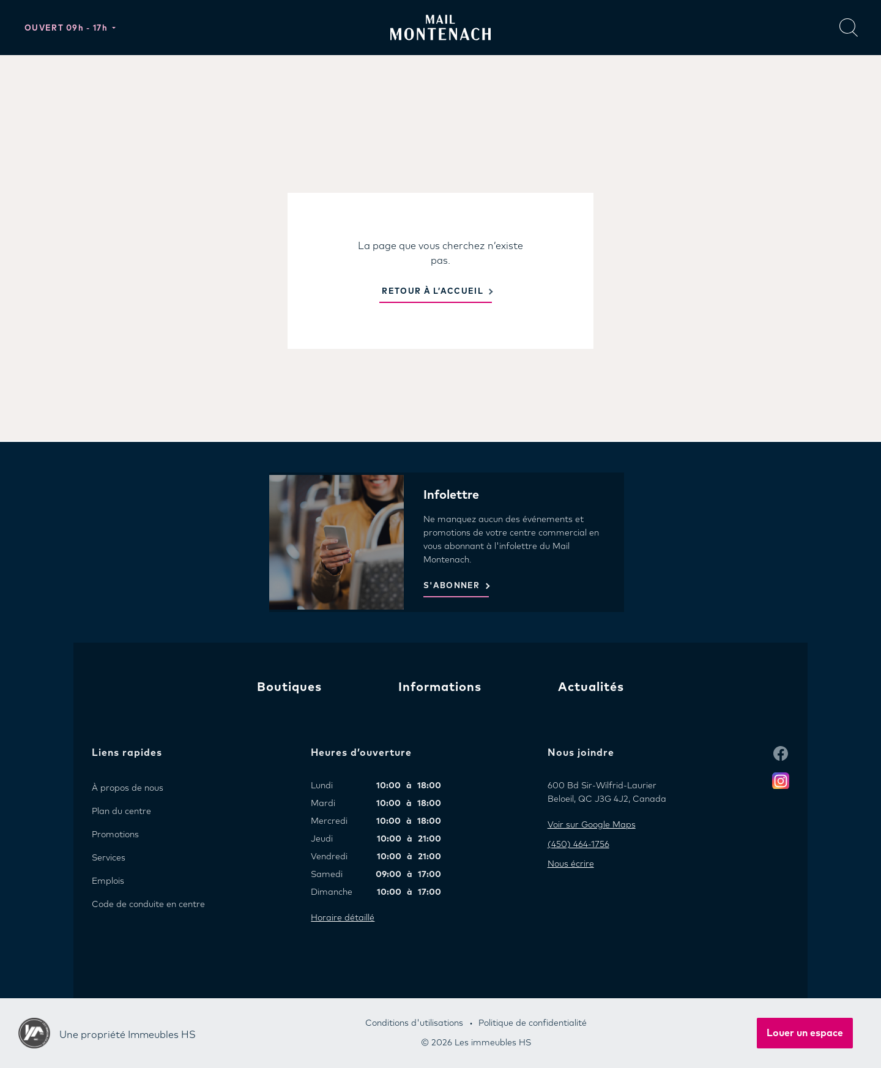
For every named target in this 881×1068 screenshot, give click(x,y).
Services (108, 858)
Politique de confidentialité (532, 1023)
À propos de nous (127, 788)
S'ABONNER (451, 586)
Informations (439, 687)
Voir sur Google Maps (592, 825)
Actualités (591, 687)
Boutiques (289, 687)
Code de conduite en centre (148, 904)
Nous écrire (571, 864)
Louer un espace (805, 1033)
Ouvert (67, 28)
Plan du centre (121, 811)
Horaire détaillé (342, 918)
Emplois (108, 881)
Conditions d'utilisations (414, 1023)
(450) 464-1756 (578, 844)
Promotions (115, 835)
